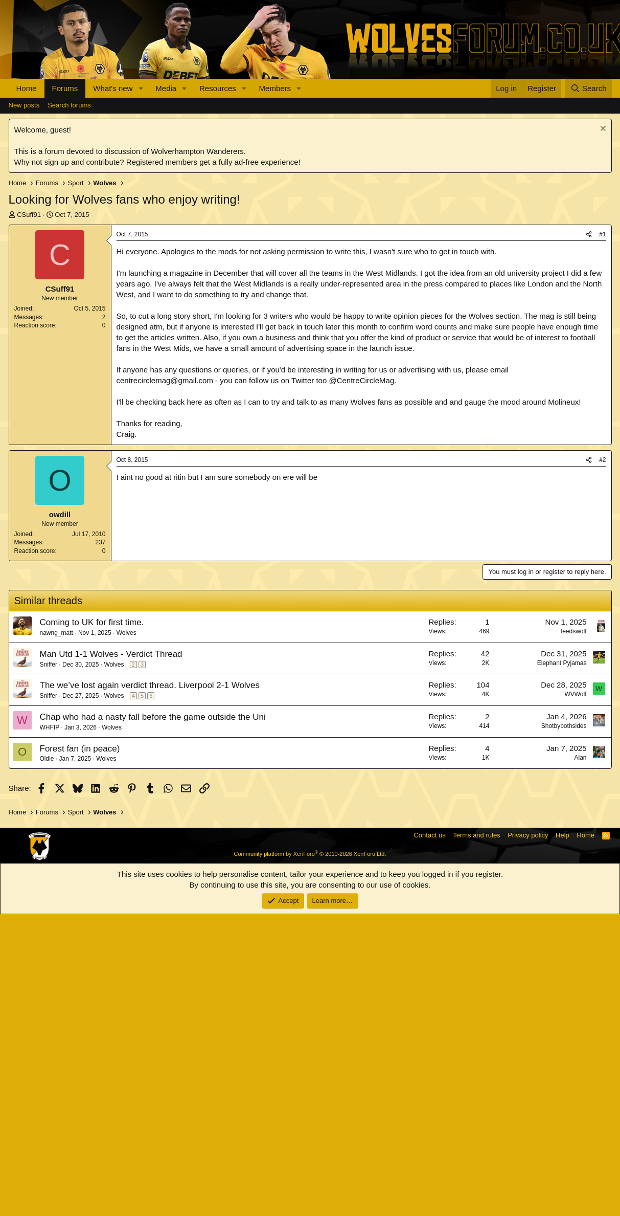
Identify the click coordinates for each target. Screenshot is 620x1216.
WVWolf (575, 996)
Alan (580, 1059)
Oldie (47, 1060)
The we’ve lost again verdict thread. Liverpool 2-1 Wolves (150, 987)
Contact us (429, 1137)
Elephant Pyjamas (562, 964)
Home (26, 88)
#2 (602, 761)
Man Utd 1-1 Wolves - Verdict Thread (111, 956)
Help (562, 1137)
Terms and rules (476, 1137)
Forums (65, 88)
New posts (24, 258)
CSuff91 (29, 368)
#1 (602, 387)
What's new (112, 88)
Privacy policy (528, 1137)
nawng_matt (56, 934)
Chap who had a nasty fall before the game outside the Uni (153, 1019)
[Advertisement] (310, 174)
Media (165, 88)
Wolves (126, 934)
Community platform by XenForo (310, 1156)
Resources (217, 88)
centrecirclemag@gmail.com (165, 533)
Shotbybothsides (564, 1027)
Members (275, 88)
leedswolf (573, 933)
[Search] (588, 88)
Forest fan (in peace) (80, 1050)
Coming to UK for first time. (92, 924)
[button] (140, 88)
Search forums (69, 258)
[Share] (588, 388)
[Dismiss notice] (602, 283)
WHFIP (50, 1029)
